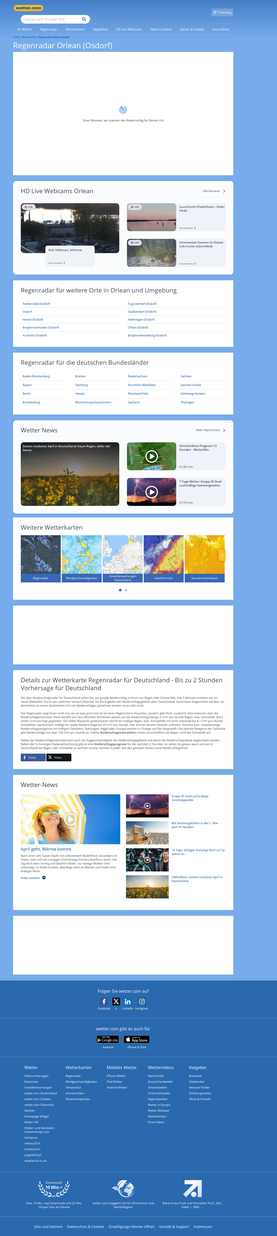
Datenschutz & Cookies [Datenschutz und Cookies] (85, 1221)
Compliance (88, 1233)
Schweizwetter (157, 1082)
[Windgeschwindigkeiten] (82, 553)
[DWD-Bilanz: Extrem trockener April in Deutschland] (174, 883)
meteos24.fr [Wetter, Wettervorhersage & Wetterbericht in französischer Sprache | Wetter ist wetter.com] (32, 1138)
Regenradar (73, 1070)
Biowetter (195, 1070)
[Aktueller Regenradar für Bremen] (80, 371)
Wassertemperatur (78, 1093)
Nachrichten (156, 1070)
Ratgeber (198, 1062)
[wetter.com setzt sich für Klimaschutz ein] (123, 1192)
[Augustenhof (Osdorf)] (176, 298)
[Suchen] (114, 8)
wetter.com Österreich (39, 1099)
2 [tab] (126, 584)
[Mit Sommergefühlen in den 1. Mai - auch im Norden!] (174, 829)
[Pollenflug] (222, 8)
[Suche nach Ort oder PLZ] (84, 8)
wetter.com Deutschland (40, 1087)
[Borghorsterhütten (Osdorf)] (70, 322)
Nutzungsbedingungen (149, 1233)
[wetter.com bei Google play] (108, 1036)
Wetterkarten (29, 31)
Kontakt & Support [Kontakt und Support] (174, 1221)
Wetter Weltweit (158, 1105)
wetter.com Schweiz (37, 1093)
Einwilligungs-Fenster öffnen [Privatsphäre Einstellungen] (132, 1221)
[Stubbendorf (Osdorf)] (176, 306)
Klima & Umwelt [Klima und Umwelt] (200, 1093)
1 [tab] (120, 584)
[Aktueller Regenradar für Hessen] (80, 389)
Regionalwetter (158, 1093)
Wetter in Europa (159, 1099)
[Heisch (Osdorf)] (70, 314)
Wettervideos (161, 1062)
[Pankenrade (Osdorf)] (70, 298)
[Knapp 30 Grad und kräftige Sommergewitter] (174, 802)
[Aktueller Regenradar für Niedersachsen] (137, 371)
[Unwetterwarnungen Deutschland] (123, 553)
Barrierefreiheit (114, 1233)
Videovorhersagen (36, 1070)
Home (16, 31)
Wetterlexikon (157, 1111)
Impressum (203, 1221)
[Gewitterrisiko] (164, 553)
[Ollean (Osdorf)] (176, 322)
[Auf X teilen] (58, 752)
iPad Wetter (114, 1076)
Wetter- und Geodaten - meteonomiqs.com (40, 1124)
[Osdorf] (70, 306)
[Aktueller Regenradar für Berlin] (27, 389)
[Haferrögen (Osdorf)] (176, 314)
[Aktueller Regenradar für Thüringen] (187, 397)
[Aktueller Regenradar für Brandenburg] (31, 397)
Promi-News (156, 1116)
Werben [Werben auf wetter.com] (29, 1105)
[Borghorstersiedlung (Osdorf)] (176, 330)
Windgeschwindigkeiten (81, 1076)
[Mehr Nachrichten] (211, 424)
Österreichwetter (159, 1087)
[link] (24, 24)
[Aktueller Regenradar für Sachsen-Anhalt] (191, 380)
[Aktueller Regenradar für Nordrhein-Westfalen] (142, 380)
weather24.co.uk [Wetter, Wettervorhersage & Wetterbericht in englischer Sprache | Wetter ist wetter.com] (35, 1155)
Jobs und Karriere (48, 1221)
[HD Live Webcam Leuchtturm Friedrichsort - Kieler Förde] (176, 212)
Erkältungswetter (200, 1087)
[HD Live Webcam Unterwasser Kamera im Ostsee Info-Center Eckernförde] (176, 247)
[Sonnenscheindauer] (205, 553)
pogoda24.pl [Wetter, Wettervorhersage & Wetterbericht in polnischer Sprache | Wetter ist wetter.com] (32, 1149)
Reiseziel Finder (199, 1082)
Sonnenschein (75, 1087)
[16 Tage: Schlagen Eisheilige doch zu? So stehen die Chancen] (174, 856)
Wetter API (31, 1116)
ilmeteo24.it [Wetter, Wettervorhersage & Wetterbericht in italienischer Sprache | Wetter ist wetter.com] (32, 1143)
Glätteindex (196, 1076)
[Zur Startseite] (28, 8)
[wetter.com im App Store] (137, 1036)
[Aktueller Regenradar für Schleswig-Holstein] (193, 389)
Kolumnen (31, 1076)
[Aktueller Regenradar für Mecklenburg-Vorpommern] (93, 397)
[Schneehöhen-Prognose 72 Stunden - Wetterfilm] (176, 451)
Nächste (222, 549)
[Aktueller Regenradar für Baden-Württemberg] (36, 371)
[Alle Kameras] (214, 185)
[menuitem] (24, 23)
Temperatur (73, 1082)
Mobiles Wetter (122, 1062)
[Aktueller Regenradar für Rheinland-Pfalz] (138, 389)
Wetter (31, 1062)
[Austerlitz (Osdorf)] (70, 330)
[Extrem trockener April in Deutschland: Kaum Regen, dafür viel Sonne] (70, 468)
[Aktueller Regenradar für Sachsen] (186, 371)
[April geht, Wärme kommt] (67, 833)
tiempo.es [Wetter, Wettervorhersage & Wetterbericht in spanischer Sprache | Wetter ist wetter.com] (31, 1132)
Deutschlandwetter (160, 1076)
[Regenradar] (41, 553)
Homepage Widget (36, 1111)
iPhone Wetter (116, 1070)
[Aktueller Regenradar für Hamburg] (81, 380)
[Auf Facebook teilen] (33, 752)
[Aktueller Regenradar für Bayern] (27, 380)
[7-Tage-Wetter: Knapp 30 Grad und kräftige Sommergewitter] (176, 486)
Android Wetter (117, 1082)
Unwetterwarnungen (38, 1082)
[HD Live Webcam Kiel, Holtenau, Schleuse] (70, 229)
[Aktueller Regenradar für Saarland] (133, 397)
